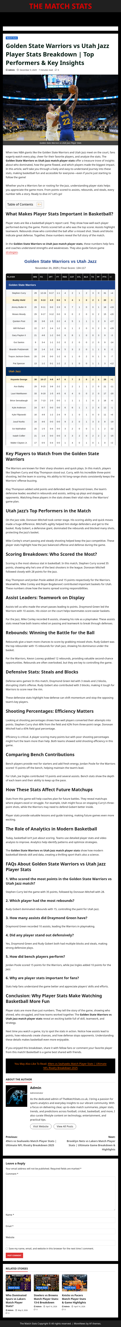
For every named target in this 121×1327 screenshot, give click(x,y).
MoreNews (80, 1323)
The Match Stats (60, 6)
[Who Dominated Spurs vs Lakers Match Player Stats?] (18, 1283)
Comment (12, 1173)
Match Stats (12, 38)
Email (9, 1226)
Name (10, 1214)
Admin (11, 70)
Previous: (33, 1141)
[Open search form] (117, 18)
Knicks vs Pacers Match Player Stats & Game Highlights (74, 1299)
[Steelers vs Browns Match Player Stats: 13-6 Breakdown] (46, 1283)
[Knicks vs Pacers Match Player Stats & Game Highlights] (74, 1283)
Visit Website (40, 1126)
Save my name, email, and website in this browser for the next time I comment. (51, 1248)
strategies (12, 252)
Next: (88, 1143)
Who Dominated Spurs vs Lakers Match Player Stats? (16, 1301)
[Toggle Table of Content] (38, 204)
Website (10, 1237)
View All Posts (65, 1126)
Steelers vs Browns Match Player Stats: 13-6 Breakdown (46, 1299)
